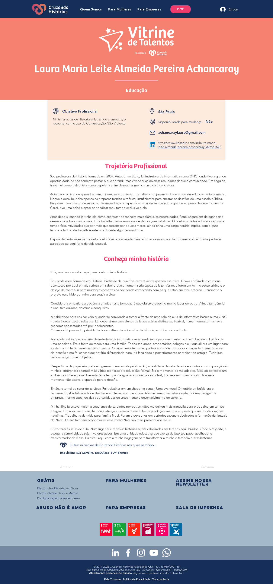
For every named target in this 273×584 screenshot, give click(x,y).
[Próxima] (203, 467)
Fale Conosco (113, 579)
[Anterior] (74, 467)
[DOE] (180, 9)
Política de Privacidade (136, 579)
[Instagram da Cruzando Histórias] (141, 552)
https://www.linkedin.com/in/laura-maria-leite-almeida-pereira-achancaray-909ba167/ (189, 145)
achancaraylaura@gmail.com (182, 132)
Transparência (160, 579)
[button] (194, 482)
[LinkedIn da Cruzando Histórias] (115, 552)
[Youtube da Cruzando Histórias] (153, 552)
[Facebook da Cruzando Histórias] (128, 552)
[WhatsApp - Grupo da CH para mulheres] (166, 552)
